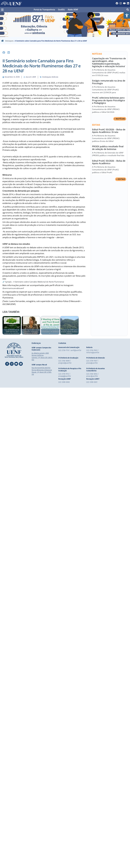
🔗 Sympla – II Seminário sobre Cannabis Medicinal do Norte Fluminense (36, 281)
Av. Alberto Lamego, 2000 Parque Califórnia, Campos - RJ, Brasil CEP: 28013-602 (41, 356)
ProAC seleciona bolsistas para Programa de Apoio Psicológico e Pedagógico (108, 100)
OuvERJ (61, 9)
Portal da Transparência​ (44, 9)
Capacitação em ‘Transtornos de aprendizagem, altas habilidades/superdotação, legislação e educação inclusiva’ (109, 62)
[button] (127, 15)
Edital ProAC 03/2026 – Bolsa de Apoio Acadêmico (108, 162)
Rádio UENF (73, 9)
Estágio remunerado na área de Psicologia (108, 82)
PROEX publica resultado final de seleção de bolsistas (107, 148)
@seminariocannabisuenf (14, 288)
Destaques (9, 41)
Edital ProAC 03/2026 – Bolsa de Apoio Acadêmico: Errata (108, 131)
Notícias (52, 77)
